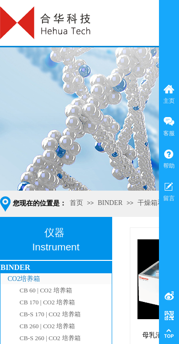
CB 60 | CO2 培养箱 (46, 290)
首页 (76, 202)
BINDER (110, 202)
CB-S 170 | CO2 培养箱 (50, 314)
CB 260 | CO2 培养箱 (47, 326)
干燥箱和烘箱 (157, 202)
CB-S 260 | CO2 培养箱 (50, 338)
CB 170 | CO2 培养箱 (47, 302)
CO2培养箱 (24, 278)
